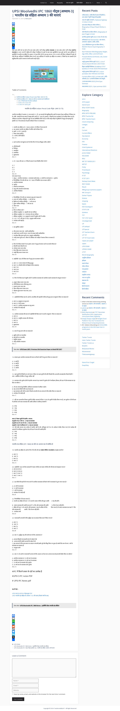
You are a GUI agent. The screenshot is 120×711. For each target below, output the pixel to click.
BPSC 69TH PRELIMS (89, 113)
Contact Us (43, 2)
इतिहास (84, 260)
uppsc (84, 243)
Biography (60, 2)
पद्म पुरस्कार (85, 269)
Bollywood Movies (88, 349)
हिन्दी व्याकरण (85, 286)
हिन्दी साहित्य (80, 2)
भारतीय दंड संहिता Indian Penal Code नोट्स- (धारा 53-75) (31, 97)
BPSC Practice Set (87, 116)
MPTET (84, 164)
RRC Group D (86, 192)
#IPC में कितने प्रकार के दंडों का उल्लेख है (27, 101)
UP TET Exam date (88, 238)
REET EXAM (86, 184)
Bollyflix (84, 346)
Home (52, 2)
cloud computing (87, 122)
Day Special (86, 136)
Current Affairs (87, 133)
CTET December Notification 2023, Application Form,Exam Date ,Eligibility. (93, 314)
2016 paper (86, 102)
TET (83, 215)
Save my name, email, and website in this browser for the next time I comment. (39, 694)
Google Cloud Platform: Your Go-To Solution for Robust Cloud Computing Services (94, 321)
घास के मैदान (85, 263)
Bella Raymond (87, 312)
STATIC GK (85, 209)
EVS (83, 142)
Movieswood (86, 351)
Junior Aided (86, 153)
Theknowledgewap (88, 354)
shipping (85, 201)
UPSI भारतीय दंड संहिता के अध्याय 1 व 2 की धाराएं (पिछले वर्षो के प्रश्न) (30, 596)
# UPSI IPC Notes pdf (24, 104)
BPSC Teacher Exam (88, 119)
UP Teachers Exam (88, 232)
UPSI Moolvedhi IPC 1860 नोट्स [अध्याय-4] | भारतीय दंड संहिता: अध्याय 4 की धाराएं (34, 648)
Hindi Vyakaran (87, 147)
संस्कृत (84, 283)
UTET (84, 252)
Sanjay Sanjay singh (88, 319)
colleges (84, 125)
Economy (85, 139)
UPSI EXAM (17, 644)
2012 (83, 99)
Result (84, 187)
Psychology (86, 173)
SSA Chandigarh (87, 207)
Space (84, 204)
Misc (83, 159)
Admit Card (86, 105)
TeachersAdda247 (59, 708)
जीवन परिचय (85, 266)
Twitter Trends (87, 337)
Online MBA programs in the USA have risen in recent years (94, 327)
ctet (83, 127)
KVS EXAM (85, 156)
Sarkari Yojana (87, 195)
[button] (106, 2)
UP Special (85, 229)
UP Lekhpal (86, 226)
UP (83, 224)
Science (84, 198)
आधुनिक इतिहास (86, 258)
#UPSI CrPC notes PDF (24, 102)
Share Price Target (88, 362)
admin (84, 308)
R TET (84, 176)
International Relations (89, 150)
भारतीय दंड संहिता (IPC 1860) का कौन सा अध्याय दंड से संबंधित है (32, 99)
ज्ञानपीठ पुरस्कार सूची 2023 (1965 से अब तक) (94, 37)
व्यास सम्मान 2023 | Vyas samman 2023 (94, 86)
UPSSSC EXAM (86, 249)
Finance (84, 144)
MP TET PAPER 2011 (89, 161)
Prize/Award (86, 170)
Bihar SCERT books (88, 108)
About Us (90, 2)
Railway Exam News (88, 181)
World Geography (88, 255)
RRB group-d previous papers (92, 190)
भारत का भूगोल (69, 2)
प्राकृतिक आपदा (86, 275)
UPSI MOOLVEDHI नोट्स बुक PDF (22, 593)
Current (84, 130)
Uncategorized (87, 221)
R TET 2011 (86, 178)
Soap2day (85, 365)
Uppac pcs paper (87, 241)
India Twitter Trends (89, 340)
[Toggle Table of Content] (13, 95)
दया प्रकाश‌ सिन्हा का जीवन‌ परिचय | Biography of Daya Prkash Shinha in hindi (94, 27)
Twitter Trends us (88, 343)
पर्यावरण (84, 272)
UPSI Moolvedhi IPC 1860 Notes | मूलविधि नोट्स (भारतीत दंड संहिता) (31, 646)
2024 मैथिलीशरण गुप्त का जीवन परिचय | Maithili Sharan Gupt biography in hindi (93, 47)
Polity (84, 167)
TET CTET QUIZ (87, 218)
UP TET (84, 235)
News (100, 2)
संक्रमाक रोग (85, 280)
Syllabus (85, 212)
